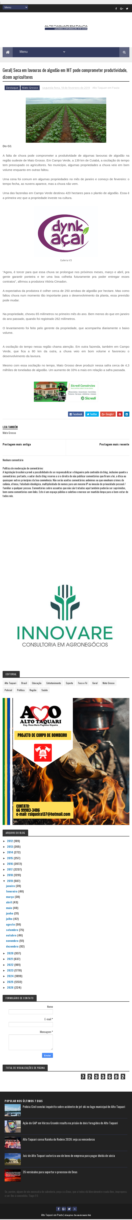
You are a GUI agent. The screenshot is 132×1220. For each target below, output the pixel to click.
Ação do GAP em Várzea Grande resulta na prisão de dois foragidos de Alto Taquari (70, 1123)
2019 (10, 881)
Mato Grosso (30, 88)
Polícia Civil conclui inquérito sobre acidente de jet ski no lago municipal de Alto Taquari (74, 1107)
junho (10, 914)
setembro (12, 930)
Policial (8, 690)
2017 (10, 870)
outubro (11, 936)
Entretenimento (53, 683)
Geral (95, 683)
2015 (10, 858)
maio (9, 908)
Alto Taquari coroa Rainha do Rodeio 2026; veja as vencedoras (59, 1140)
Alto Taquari (10, 683)
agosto (11, 925)
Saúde (44, 690)
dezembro (12, 947)
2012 (10, 841)
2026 (10, 988)
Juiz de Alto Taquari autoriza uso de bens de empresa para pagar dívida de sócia (69, 1156)
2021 (10, 959)
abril (9, 903)
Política (21, 690)
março (10, 897)
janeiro (11, 886)
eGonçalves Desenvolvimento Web (78, 1215)
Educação (36, 683)
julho (9, 919)
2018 (10, 876)
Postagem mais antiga (17, 445)
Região (33, 690)
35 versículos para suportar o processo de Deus (50, 1172)
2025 (10, 982)
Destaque (12, 88)
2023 (10, 971)
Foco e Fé (82, 683)
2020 (10, 954)
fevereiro (12, 892)
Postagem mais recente (114, 445)
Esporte (69, 683)
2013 (10, 847)
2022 (10, 965)
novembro (12, 941)
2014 (10, 853)
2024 (10, 977)
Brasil (24, 683)
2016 (10, 864)
